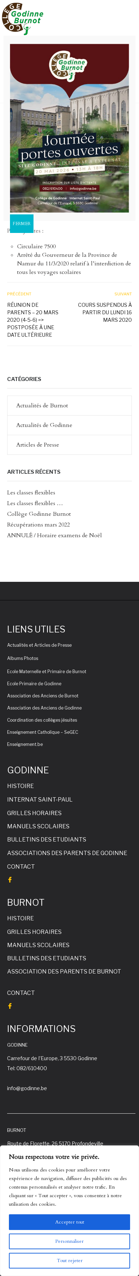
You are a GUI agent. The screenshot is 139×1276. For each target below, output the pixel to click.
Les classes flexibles (31, 493)
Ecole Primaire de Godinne (34, 683)
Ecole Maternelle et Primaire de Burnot (46, 671)
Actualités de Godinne (44, 425)
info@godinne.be (27, 1088)
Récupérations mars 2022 (38, 525)
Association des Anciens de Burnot (42, 695)
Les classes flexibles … (35, 503)
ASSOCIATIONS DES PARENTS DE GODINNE (67, 853)
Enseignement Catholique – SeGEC (42, 732)
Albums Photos (22, 658)
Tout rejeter (70, 1260)
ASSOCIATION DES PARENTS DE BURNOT (64, 971)
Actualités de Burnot (42, 406)
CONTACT (21, 866)
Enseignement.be (25, 744)
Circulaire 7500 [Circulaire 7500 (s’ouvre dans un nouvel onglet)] (36, 246)
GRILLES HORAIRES (34, 813)
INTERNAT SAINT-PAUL (40, 799)
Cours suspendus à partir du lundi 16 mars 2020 (105, 312)
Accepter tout (69, 1222)
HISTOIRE (20, 786)
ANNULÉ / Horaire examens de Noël (54, 535)
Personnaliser (69, 1241)
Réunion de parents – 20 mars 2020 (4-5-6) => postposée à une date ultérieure (32, 320)
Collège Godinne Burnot (39, 514)
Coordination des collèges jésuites (42, 720)
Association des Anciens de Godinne (44, 708)
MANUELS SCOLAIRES (38, 826)
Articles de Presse (37, 445)
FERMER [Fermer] (22, 224)
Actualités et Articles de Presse (39, 645)
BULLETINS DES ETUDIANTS (46, 839)
